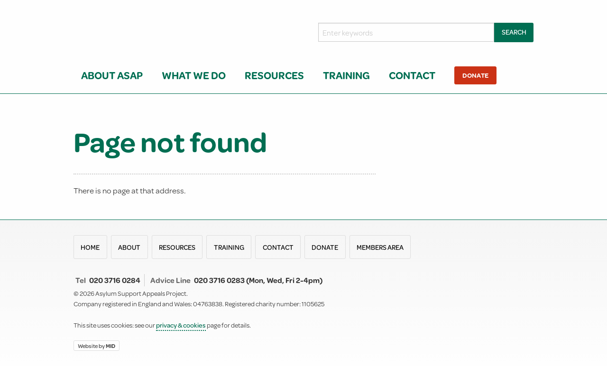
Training (346, 75)
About (129, 247)
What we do (194, 75)
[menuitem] (114, 75)
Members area (380, 247)
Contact (412, 75)
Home (90, 247)
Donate (475, 75)
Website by (96, 345)
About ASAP (112, 75)
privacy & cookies (181, 325)
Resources (274, 75)
